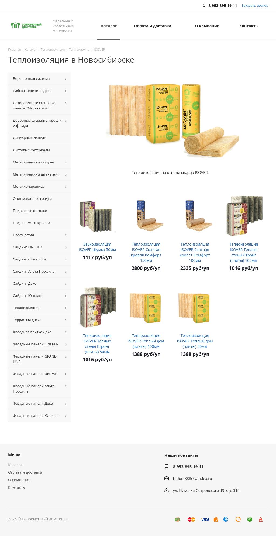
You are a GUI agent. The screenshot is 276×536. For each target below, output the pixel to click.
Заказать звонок (255, 5)
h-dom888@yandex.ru (192, 478)
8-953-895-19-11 (188, 466)
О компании (19, 479)
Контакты (17, 487)
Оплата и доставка (25, 472)
